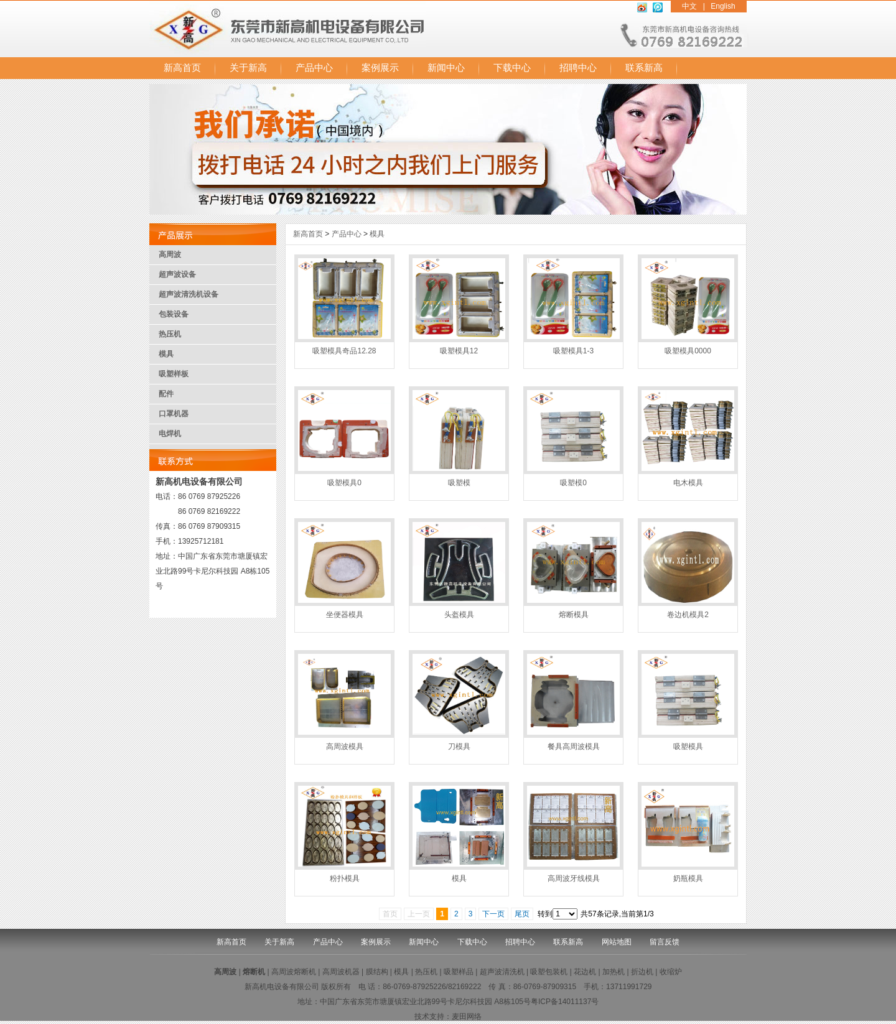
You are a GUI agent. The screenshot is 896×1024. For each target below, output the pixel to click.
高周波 (170, 254)
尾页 (522, 914)
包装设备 (174, 314)
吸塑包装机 (548, 971)
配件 (166, 393)
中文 (689, 6)
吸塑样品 (459, 971)
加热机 (613, 971)
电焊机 (170, 433)
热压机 (170, 334)
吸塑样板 (174, 374)
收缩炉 (671, 971)
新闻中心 (446, 68)
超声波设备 (177, 274)
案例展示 (380, 68)
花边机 (585, 971)
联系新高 (644, 68)
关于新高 (248, 68)
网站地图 (617, 942)
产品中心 (314, 68)
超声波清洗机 (502, 971)
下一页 (493, 914)
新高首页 (182, 68)
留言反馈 (664, 942)
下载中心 (512, 68)
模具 (166, 354)
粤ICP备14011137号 (565, 1001)
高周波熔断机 (293, 971)
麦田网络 (467, 1016)
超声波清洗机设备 (188, 294)
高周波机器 (341, 971)
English (723, 6)
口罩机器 (174, 413)
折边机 (642, 971)
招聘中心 (578, 68)
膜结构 (377, 971)
